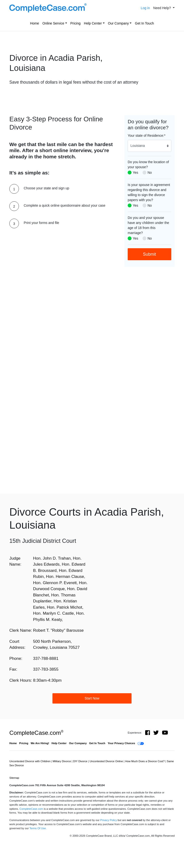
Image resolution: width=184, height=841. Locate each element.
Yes (135, 172)
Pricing (75, 23)
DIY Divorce (80, 761)
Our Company (118, 23)
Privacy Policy (108, 820)
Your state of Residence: (146, 135)
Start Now (92, 698)
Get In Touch (144, 23)
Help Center (93, 23)
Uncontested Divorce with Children (30, 761)
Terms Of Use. (37, 828)
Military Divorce (62, 761)
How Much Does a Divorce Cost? (145, 761)
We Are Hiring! (40, 743)
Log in (145, 8)
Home (34, 23)
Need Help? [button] (162, 8)
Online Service (53, 23)
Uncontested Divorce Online (107, 761)
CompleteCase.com (36, 733)
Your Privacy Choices (121, 743)
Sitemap (14, 777)
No (150, 172)
